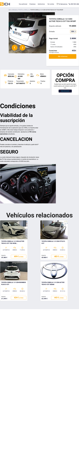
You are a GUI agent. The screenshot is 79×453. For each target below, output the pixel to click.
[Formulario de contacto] (62, 4)
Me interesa (62, 56)
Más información (65, 91)
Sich (10, 10)
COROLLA (26, 10)
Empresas (33, 4)
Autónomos (41, 4)
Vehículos (14, 10)
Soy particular (23, 4)
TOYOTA (20, 10)
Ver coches (50, 4)
